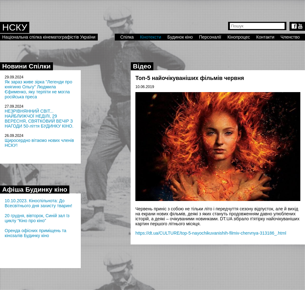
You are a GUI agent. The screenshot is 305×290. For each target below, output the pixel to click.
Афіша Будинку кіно (34, 189)
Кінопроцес (239, 37)
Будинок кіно (180, 37)
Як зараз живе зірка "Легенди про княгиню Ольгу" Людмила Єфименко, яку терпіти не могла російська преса (38, 89)
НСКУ (14, 27)
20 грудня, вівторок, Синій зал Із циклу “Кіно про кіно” (37, 218)
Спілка (127, 37)
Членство (290, 37)
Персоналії (210, 37)
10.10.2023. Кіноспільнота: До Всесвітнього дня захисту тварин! (38, 203)
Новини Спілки (26, 66)
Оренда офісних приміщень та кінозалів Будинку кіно (35, 233)
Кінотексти (150, 37)
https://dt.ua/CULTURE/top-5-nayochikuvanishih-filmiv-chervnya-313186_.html (210, 233)
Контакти (265, 37)
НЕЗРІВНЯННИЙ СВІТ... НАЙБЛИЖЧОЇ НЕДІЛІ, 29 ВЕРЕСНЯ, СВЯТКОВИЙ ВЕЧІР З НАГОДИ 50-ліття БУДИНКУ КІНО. (39, 119)
